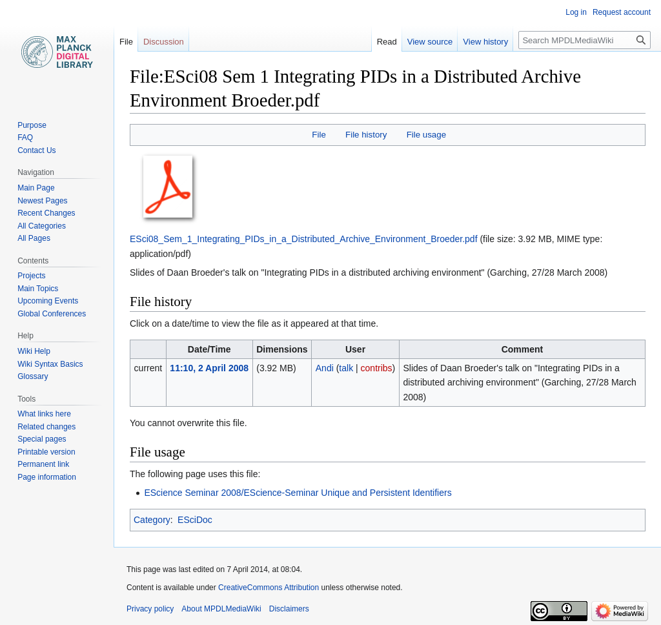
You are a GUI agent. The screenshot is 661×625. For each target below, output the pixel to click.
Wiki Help (33, 351)
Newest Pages (42, 200)
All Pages (33, 238)
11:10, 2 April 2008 (209, 368)
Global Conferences (51, 313)
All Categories (41, 226)
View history (485, 41)
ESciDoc (195, 520)
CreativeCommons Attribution (268, 587)
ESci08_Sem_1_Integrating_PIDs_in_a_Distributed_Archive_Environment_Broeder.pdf (304, 239)
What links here (44, 413)
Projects (31, 275)
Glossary (32, 376)
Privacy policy (150, 608)
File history (366, 134)
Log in (576, 12)
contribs (376, 368)
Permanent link (43, 464)
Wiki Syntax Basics (50, 364)
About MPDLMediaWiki (221, 608)
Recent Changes (46, 213)
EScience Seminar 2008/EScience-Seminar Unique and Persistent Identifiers (297, 492)
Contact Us (36, 150)
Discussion (163, 41)
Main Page (35, 187)
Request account (622, 12)
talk (346, 368)
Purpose (31, 125)
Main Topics (37, 288)
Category (152, 520)
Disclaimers (289, 608)
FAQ (25, 137)
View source (430, 41)
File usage (426, 134)
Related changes (46, 426)
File (318, 134)
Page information (46, 477)
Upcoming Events (47, 300)
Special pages (41, 439)
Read (387, 41)
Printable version (46, 451)
